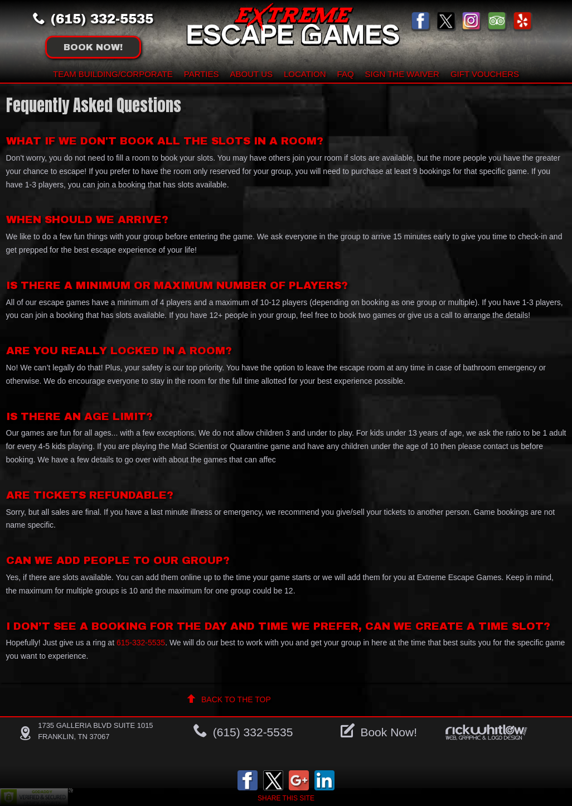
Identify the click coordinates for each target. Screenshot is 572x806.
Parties (201, 74)
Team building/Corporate (113, 74)
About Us (251, 74)
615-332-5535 (141, 642)
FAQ (345, 74)
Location (305, 74)
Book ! (93, 47)
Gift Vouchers (484, 74)
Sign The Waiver (402, 74)
